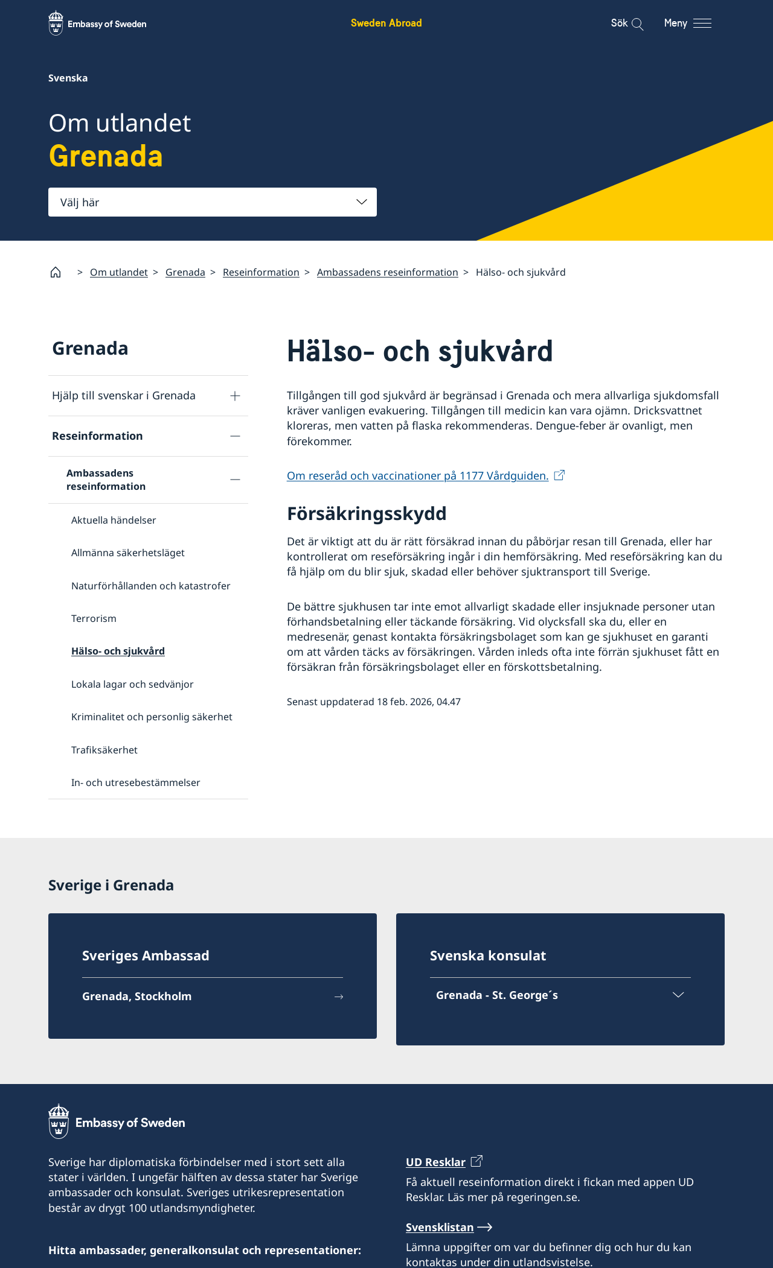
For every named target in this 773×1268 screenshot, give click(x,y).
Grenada (185, 271)
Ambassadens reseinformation (387, 271)
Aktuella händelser (113, 519)
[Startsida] (60, 272)
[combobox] (212, 202)
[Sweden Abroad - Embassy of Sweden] (108, 23)
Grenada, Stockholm (137, 996)
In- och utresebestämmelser (135, 781)
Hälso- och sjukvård (118, 651)
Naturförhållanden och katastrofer (151, 585)
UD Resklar (436, 1162)
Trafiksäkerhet (104, 749)
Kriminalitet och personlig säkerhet (152, 716)
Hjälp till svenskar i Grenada (124, 395)
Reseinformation (261, 271)
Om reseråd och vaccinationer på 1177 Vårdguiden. (418, 475)
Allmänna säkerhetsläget (128, 552)
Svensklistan (440, 1227)
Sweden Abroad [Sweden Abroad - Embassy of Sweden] (386, 23)
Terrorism (94, 618)
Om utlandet (119, 271)
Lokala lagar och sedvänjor (132, 683)
